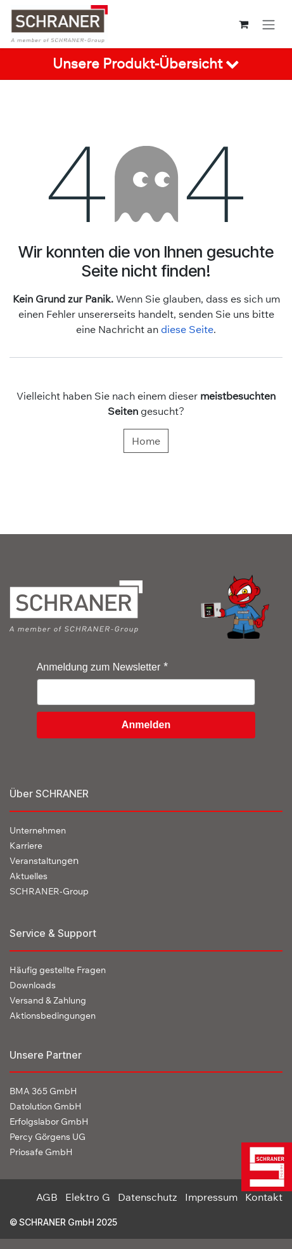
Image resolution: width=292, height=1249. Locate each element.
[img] (264, 1167)
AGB (47, 1197)
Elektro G (87, 1197)
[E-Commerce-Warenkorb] (243, 24)
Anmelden (146, 724)
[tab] (146, 64)
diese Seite (187, 329)
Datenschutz (147, 1197)
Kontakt (263, 1197)
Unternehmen (38, 830)
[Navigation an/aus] (268, 24)
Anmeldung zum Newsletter (99, 667)
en (44, 860)
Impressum (211, 1197)
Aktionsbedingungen (53, 1015)
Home (146, 441)
